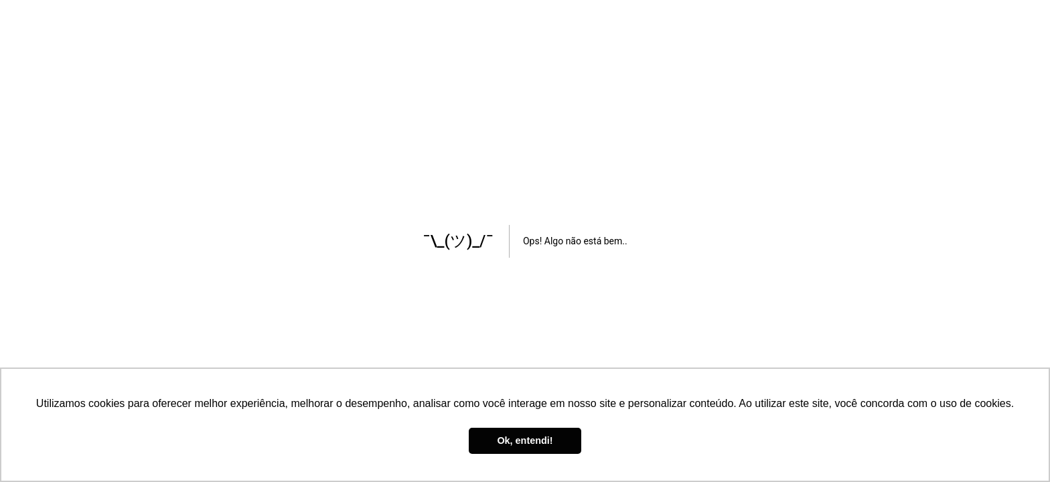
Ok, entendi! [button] (524, 440)
